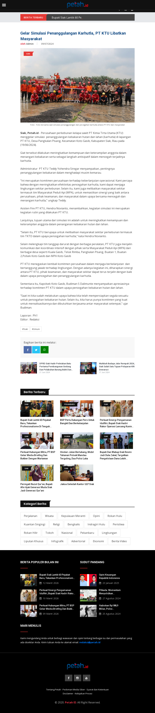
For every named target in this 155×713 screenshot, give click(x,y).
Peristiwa (118, 524)
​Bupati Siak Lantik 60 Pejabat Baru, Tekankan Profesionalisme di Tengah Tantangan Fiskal (35, 423)
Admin (27, 43)
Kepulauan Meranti (73, 516)
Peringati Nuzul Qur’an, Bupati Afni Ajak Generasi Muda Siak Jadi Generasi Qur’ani (36, 487)
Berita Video (119, 541)
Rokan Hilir (31, 533)
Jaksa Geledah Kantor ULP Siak (77, 484)
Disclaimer (68, 693)
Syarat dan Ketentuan (98, 689)
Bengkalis (74, 524)
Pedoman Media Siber (74, 689)
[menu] (4, 5)
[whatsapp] (45, 349)
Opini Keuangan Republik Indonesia (109, 576)
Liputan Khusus (33, 541)
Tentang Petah (53, 689)
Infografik (57, 541)
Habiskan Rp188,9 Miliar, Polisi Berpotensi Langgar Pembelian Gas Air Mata (110, 607)
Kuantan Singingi (34, 524)
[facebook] (28, 349)
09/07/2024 (47, 43)
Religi (56, 524)
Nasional (67, 533)
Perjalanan (30, 516)
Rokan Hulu (114, 516)
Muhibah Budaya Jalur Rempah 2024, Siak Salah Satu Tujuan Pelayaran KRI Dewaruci (117, 366)
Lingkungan (109, 533)
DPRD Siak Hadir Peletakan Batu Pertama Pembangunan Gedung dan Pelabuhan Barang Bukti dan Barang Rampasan (55, 366)
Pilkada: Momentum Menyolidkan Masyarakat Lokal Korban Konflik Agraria (111, 592)
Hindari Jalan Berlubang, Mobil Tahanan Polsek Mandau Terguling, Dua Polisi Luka (77, 455)
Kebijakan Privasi (83, 693)
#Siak (25, 329)
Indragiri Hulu (96, 524)
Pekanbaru (87, 533)
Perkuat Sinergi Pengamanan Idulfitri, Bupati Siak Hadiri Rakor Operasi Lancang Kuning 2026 (116, 423)
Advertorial (78, 541)
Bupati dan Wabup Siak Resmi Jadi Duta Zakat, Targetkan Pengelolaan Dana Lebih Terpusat (116, 455)
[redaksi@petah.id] (89, 642)
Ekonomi (98, 541)
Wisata (49, 516)
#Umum (36, 329)
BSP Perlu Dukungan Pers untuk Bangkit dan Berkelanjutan (77, 422)
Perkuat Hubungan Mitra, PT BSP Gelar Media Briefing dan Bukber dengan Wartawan (37, 455)
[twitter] (36, 349)
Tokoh (49, 533)
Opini (96, 516)
